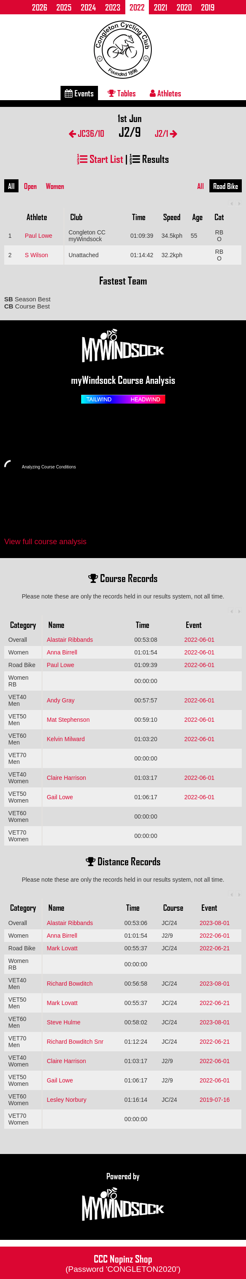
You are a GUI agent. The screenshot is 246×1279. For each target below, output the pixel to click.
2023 (112, 7)
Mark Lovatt (62, 948)
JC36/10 (86, 133)
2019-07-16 (215, 1099)
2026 (39, 7)
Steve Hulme (63, 1022)
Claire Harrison (66, 777)
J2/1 (166, 133)
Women (55, 186)
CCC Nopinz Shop (123, 1263)
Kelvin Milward (66, 739)
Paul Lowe (38, 235)
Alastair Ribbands (70, 639)
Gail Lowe (60, 797)
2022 (137, 7)
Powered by (123, 1197)
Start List (100, 158)
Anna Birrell (62, 652)
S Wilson (36, 255)
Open (30, 186)
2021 (160, 7)
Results (149, 158)
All (11, 186)
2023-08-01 (215, 923)
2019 (207, 7)
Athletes (165, 93)
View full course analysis (45, 541)
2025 (63, 7)
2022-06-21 (215, 948)
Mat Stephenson (68, 719)
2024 (88, 7)
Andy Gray (60, 700)
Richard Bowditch (70, 983)
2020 (184, 7)
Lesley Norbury (66, 1099)
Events (79, 93)
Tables (122, 93)
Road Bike (225, 186)
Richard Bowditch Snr (75, 1041)
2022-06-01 (199, 639)
